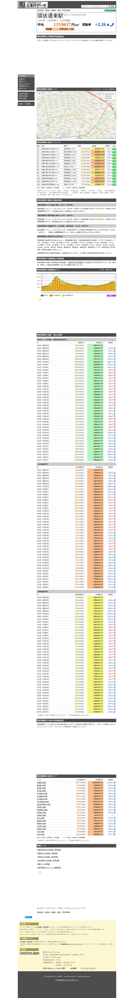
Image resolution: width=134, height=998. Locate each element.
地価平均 (22, 79)
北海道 (47, 10)
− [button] (39, 97)
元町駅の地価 (41, 807)
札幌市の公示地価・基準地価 (47, 853)
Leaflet (97, 138)
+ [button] (39, 93)
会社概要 (73, 968)
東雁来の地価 (41, 823)
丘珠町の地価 (41, 815)
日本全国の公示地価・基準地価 (48, 860)
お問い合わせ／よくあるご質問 (54, 968)
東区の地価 (22, 98)
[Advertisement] (26, 40)
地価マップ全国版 (25, 103)
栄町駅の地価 (41, 812)
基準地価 (45, 927)
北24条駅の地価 (42, 796)
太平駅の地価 (41, 791)
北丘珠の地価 (41, 826)
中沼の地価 (40, 832)
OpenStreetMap (105, 138)
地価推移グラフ (24, 86)
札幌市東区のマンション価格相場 (49, 867)
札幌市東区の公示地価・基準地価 (49, 850)
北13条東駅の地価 (43, 802)
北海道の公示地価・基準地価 (47, 857)
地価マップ (22, 81)
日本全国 (40, 10)
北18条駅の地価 (42, 793)
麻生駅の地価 (41, 788)
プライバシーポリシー (88, 968)
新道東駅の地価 (42, 810)
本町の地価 (40, 834)
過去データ (22, 88)
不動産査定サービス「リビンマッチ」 (72, 944)
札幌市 (53, 10)
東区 (59, 10)
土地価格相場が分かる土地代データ (67, 980)
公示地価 (39, 927)
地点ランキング (24, 83)
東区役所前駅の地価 (43, 804)
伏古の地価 (40, 818)
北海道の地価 (23, 93)
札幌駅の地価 (41, 782)
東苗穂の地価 (41, 821)
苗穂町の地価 (41, 829)
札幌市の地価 (23, 96)
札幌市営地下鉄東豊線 (75, 262)
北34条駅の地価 (42, 799)
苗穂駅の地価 (41, 785)
